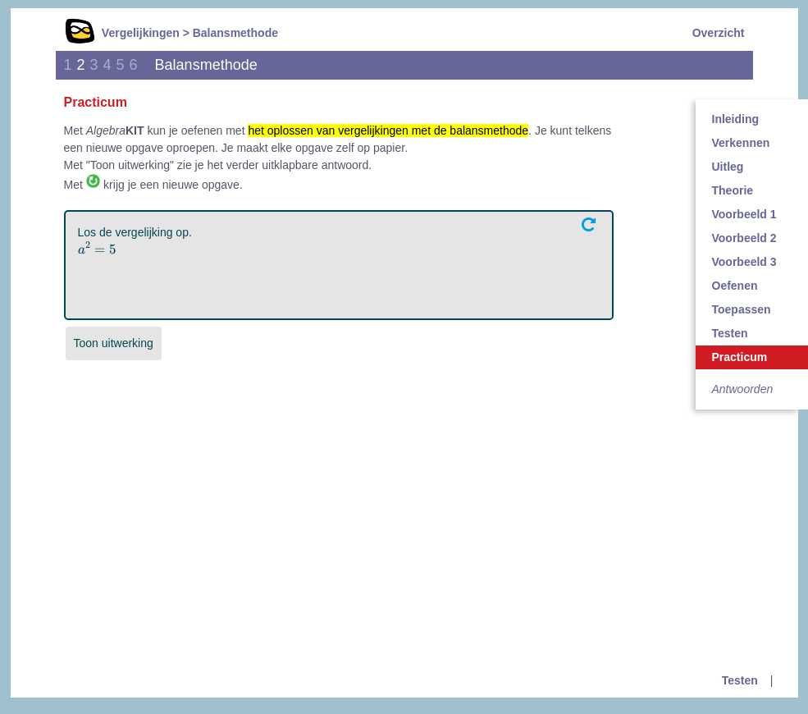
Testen (740, 680)
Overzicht (718, 32)
